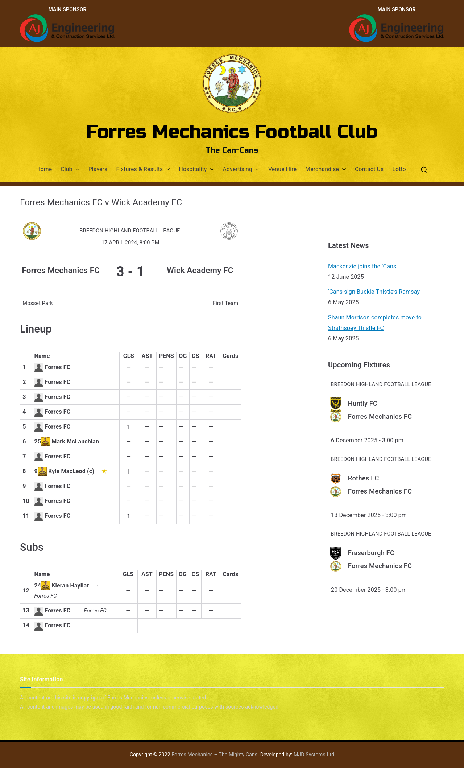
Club (70, 169)
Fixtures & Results (143, 169)
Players (98, 169)
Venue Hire (282, 169)
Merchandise (325, 169)
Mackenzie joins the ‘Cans (362, 266)
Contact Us (369, 169)
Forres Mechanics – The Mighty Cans (214, 754)
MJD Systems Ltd (314, 754)
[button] (76, 169)
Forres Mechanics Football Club (232, 132)
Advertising (241, 169)
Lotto (399, 169)
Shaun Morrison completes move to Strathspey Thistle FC (375, 322)
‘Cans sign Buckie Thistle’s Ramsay (374, 291)
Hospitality (196, 169)
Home (44, 169)
